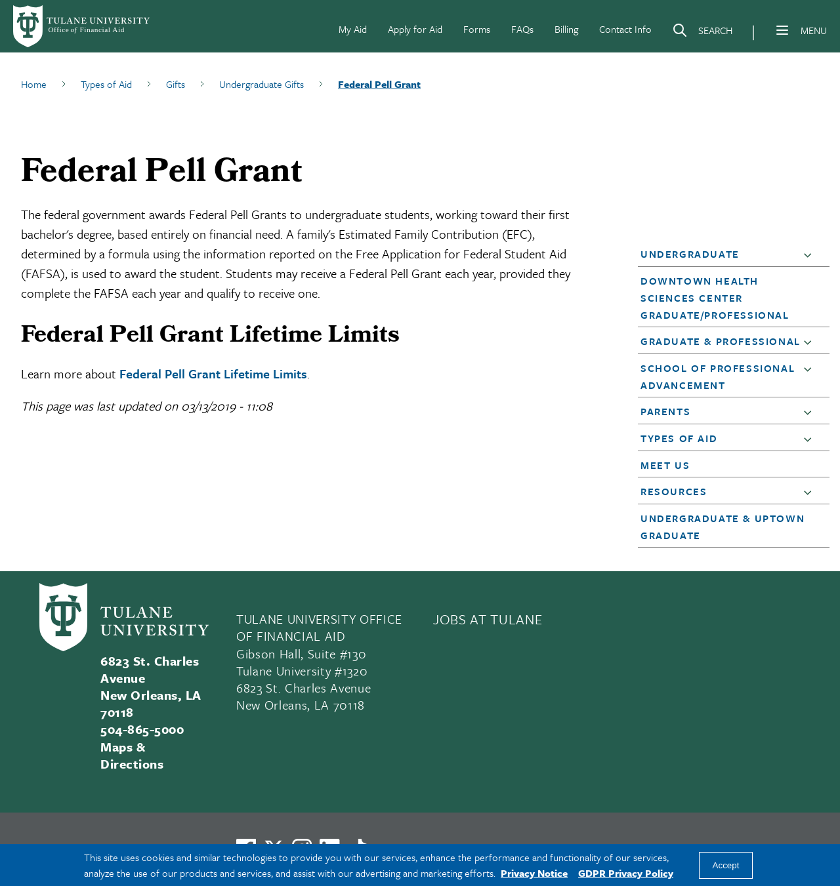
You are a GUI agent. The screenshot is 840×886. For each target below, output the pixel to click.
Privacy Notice (534, 873)
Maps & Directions (131, 755)
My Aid (353, 29)
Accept (726, 865)
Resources (673, 491)
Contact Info (625, 29)
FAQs (522, 29)
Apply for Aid (415, 29)
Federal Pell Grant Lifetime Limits (213, 373)
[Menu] (782, 30)
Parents (665, 411)
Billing (566, 29)
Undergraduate (690, 254)
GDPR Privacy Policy (625, 873)
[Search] (702, 32)
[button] (810, 254)
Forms (476, 29)
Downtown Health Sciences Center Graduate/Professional (714, 297)
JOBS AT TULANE (487, 619)
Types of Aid (678, 438)
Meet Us (665, 465)
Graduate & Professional (720, 341)
